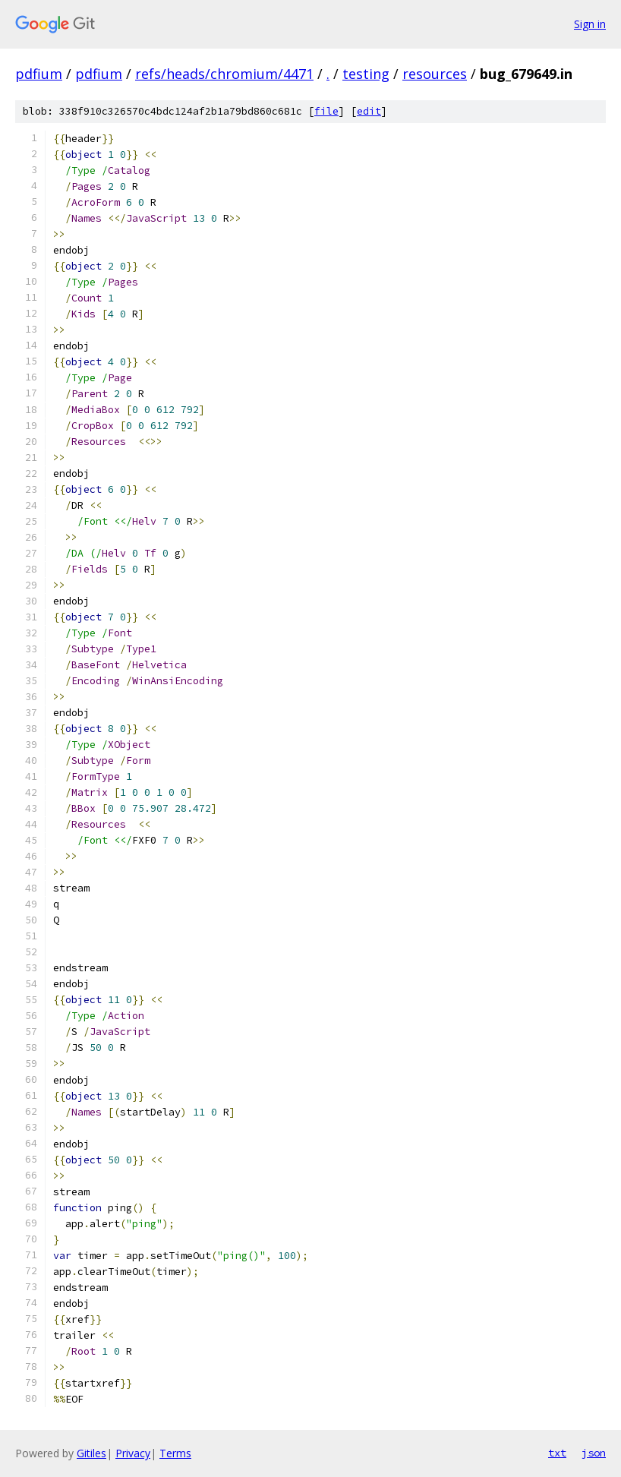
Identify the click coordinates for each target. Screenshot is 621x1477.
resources (434, 74)
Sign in (590, 24)
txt (557, 1453)
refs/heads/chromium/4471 (224, 74)
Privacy (132, 1453)
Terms (175, 1453)
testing (365, 74)
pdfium (38, 74)
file (326, 111)
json (594, 1453)
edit (369, 111)
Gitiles (91, 1453)
